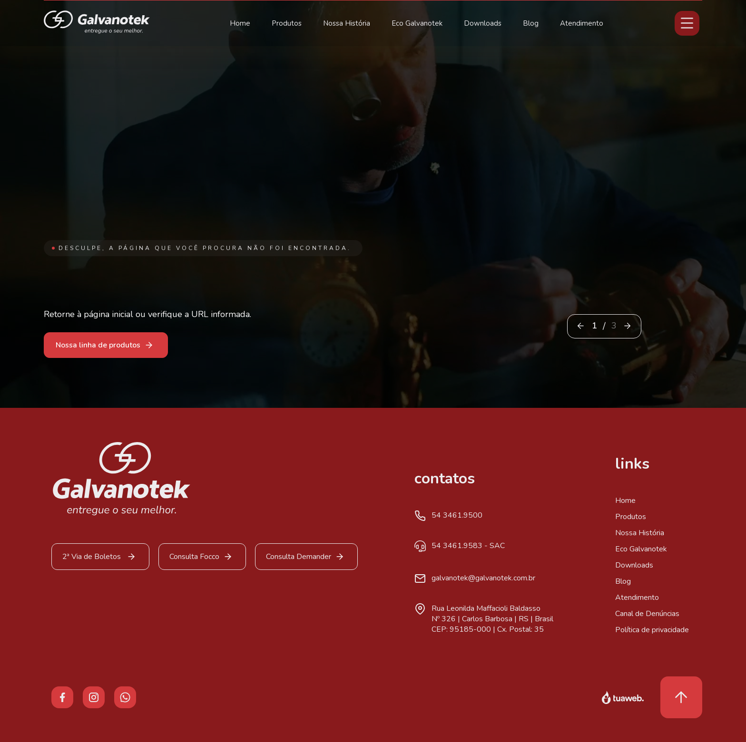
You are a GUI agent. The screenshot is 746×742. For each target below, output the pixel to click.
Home (240, 23)
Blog (531, 23)
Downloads (482, 23)
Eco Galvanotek (417, 23)
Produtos (287, 23)
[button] (627, 326)
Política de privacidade (652, 630)
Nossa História (346, 23)
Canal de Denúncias (647, 613)
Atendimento (581, 23)
